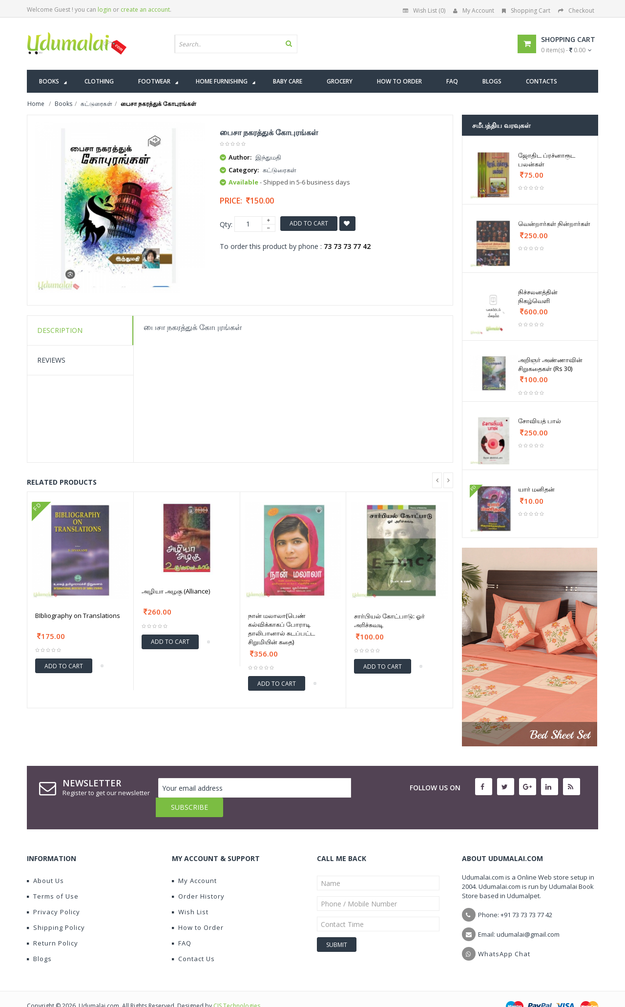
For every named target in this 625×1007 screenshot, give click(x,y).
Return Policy (52, 923)
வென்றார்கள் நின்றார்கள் (554, 223)
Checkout (576, 10)
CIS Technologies (236, 986)
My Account (473, 10)
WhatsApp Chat (504, 934)
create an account (145, 9)
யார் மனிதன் (536, 489)
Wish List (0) (424, 10)
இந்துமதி (268, 157)
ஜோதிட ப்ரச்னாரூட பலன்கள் (546, 159)
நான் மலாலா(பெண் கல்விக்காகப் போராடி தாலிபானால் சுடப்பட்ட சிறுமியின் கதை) (281, 628)
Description (60, 330)
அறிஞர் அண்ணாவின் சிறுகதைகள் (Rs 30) (550, 364)
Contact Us (193, 939)
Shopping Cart (526, 10)
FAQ (181, 923)
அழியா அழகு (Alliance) (176, 591)
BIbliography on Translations (77, 615)
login (104, 9)
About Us (45, 861)
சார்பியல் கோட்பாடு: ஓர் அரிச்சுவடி (389, 620)
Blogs (39, 939)
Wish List (190, 892)
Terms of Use (53, 876)
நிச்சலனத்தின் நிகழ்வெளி (538, 296)
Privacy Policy (53, 892)
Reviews (51, 360)
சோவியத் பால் (539, 420)
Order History (198, 876)
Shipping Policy (56, 908)
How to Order (198, 908)
